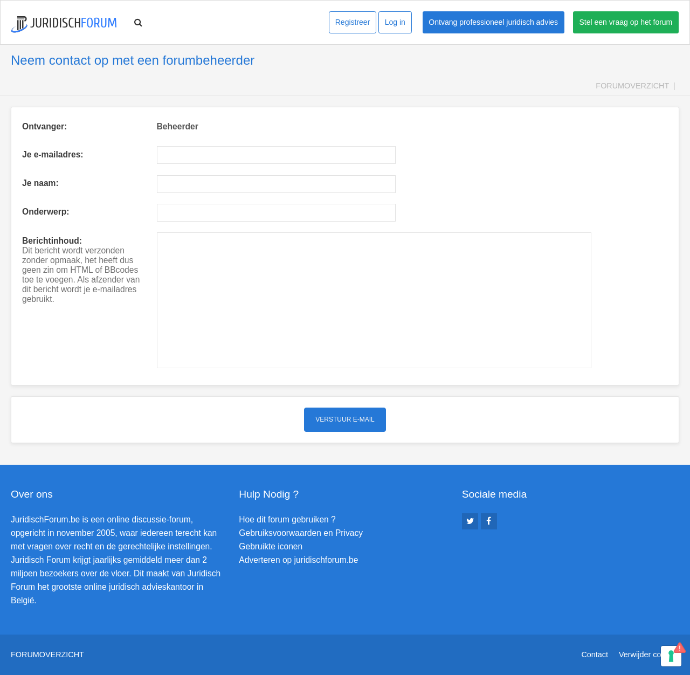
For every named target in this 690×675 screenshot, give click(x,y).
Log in (395, 22)
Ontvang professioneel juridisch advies (493, 22)
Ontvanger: (44, 126)
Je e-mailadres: (53, 154)
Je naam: (40, 183)
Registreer (352, 22)
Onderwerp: (46, 211)
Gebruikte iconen (270, 546)
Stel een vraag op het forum (626, 22)
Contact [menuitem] (594, 654)
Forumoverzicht (632, 85)
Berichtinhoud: (52, 240)
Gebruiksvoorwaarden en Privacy (301, 533)
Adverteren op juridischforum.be (298, 559)
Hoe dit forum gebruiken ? (287, 519)
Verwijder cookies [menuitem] (649, 654)
